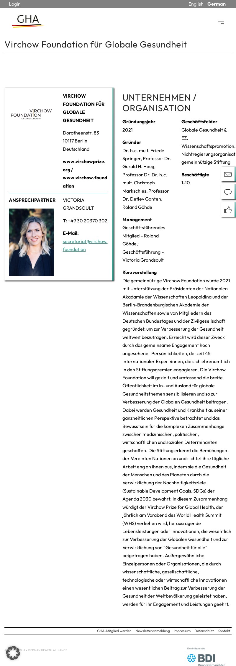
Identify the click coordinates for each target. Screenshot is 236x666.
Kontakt (224, 631)
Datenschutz (204, 631)
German (216, 4)
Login (15, 4)
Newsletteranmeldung (152, 631)
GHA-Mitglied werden (114, 631)
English (196, 4)
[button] (13, 653)
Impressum (182, 631)
